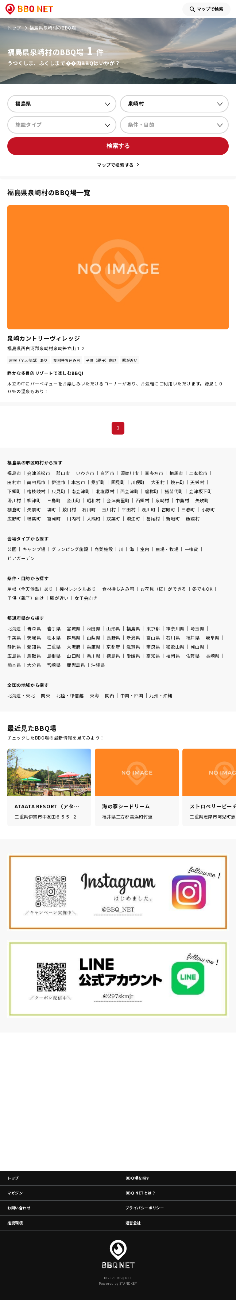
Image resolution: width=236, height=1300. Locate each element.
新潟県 (133, 637)
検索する (118, 146)
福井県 (193, 637)
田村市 (14, 482)
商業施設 (103, 549)
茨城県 (34, 637)
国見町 (118, 482)
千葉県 (14, 637)
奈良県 (153, 646)
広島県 (14, 656)
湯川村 (14, 500)
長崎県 (213, 656)
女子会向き (85, 598)
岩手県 (54, 628)
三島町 (54, 500)
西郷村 (143, 500)
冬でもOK (202, 589)
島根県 (54, 656)
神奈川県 (175, 628)
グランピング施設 (69, 549)
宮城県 (74, 628)
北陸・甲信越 (70, 695)
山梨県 (94, 637)
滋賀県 (133, 646)
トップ (13, 1178)
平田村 (129, 509)
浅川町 (148, 509)
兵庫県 (94, 646)
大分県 (34, 665)
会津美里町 (118, 500)
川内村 (74, 518)
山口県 (74, 656)
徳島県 (113, 656)
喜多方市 (154, 473)
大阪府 (74, 646)
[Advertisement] (118, 1102)
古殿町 (168, 509)
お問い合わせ (19, 1207)
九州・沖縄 (160, 695)
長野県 (113, 637)
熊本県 (14, 665)
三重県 (54, 646)
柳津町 (34, 500)
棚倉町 (14, 509)
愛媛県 (133, 656)
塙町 (51, 509)
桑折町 (98, 482)
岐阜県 (213, 637)
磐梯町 (152, 491)
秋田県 (94, 628)
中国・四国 (131, 695)
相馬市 (176, 473)
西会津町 (129, 491)
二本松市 (198, 473)
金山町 (74, 500)
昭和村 (94, 500)
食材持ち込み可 (118, 589)
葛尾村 (153, 518)
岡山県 (197, 646)
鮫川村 (69, 509)
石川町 (89, 509)
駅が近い (59, 598)
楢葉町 (34, 518)
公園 (11, 549)
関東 (45, 695)
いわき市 (85, 473)
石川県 (173, 637)
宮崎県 (54, 665)
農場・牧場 (166, 549)
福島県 (133, 628)
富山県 (153, 637)
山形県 (113, 628)
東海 (94, 695)
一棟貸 (191, 549)
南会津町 (80, 491)
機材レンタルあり (77, 589)
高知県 (153, 656)
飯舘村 (193, 518)
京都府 (113, 646)
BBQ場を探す (137, 1178)
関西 (109, 695)
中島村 (182, 500)
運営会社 (133, 1222)
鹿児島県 (76, 665)
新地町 (173, 518)
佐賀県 (193, 656)
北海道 (14, 628)
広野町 (14, 518)
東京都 (153, 628)
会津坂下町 (200, 491)
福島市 (14, 473)
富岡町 (54, 518)
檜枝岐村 (36, 491)
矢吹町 (202, 500)
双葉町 (113, 518)
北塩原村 (105, 491)
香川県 (94, 656)
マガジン (15, 1193)
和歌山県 (175, 646)
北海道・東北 (21, 695)
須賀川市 (129, 473)
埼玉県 (197, 628)
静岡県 (14, 646)
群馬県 (74, 637)
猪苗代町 (174, 491)
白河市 (107, 473)
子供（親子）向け (25, 598)
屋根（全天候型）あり (30, 589)
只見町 (58, 491)
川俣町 (138, 482)
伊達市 (58, 482)
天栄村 (197, 482)
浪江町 (133, 518)
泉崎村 (162, 500)
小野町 (208, 509)
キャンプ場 (34, 549)
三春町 (188, 509)
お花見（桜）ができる (163, 589)
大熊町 (94, 518)
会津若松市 (38, 473)
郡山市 (63, 473)
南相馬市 (36, 482)
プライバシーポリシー (144, 1207)
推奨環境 (15, 1222)
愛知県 (34, 646)
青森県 (34, 628)
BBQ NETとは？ (140, 1193)
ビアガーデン (21, 558)
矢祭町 (34, 509)
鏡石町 (178, 482)
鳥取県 (34, 656)
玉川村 (109, 509)
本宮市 (78, 482)
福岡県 (173, 656)
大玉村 (158, 482)
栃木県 (54, 637)
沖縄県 (98, 665)
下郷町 (14, 491)
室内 (144, 549)
